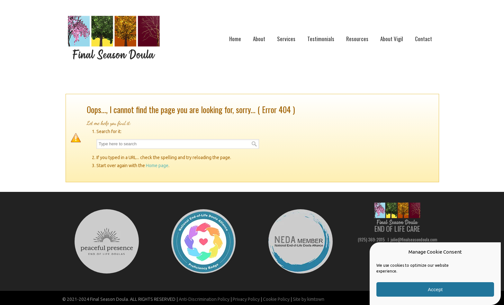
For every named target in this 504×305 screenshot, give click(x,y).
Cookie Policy (276, 299)
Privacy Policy (246, 299)
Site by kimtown (308, 299)
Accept (435, 289)
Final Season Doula (114, 38)
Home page (157, 165)
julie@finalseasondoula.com (414, 239)
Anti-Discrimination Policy (204, 299)
